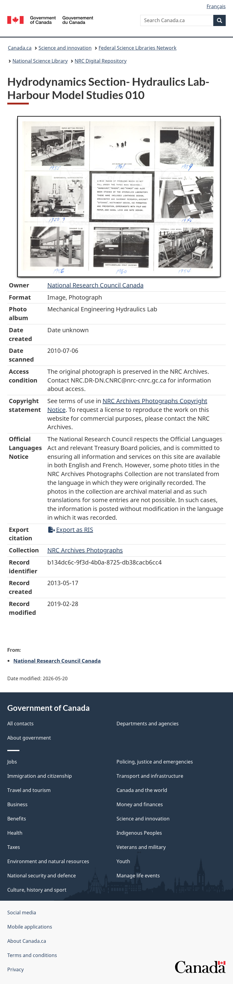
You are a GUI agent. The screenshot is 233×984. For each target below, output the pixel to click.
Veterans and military (141, 847)
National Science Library (40, 61)
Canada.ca (20, 48)
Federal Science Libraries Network (138, 48)
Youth (123, 861)
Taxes (13, 847)
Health (14, 833)
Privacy (15, 969)
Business (17, 804)
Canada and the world (141, 790)
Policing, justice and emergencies (154, 761)
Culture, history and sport (36, 889)
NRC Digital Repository (101, 61)
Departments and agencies (147, 723)
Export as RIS (70, 529)
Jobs (12, 761)
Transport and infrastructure (149, 776)
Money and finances (139, 804)
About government (29, 737)
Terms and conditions (32, 955)
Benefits (16, 818)
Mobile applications (29, 926)
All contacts (20, 723)
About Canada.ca (26, 941)
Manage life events (138, 875)
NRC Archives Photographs (85, 550)
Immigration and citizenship (39, 776)
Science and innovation (65, 48)
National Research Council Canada (95, 285)
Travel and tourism (29, 790)
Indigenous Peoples (139, 833)
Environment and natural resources (48, 861)
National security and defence (41, 875)
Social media (21, 912)
